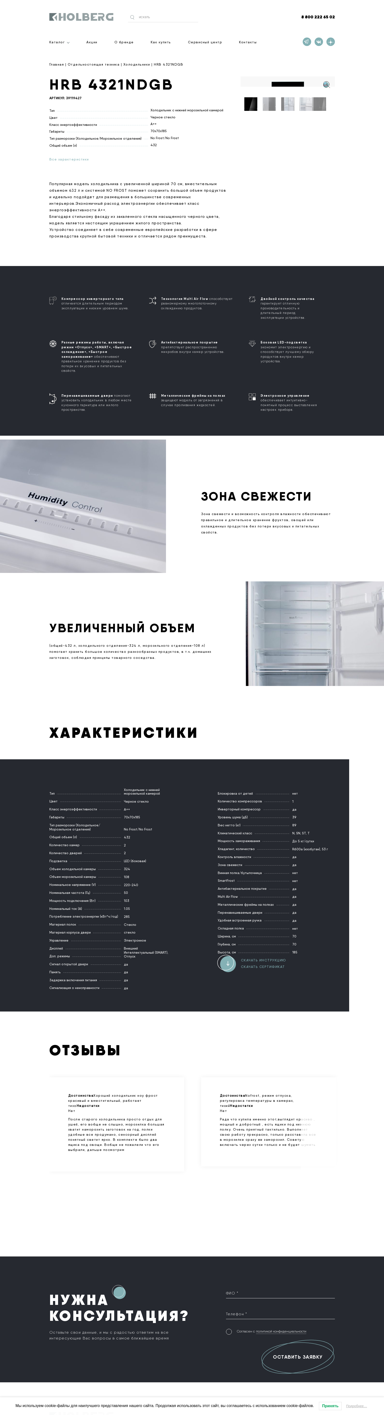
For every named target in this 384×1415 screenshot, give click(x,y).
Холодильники (136, 64)
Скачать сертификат (263, 966)
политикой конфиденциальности (281, 1327)
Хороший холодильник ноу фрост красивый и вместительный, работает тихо (116, 1122)
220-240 (131, 884)
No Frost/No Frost (165, 138)
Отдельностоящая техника (94, 64)
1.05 (127, 908)
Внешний (131, 948)
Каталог (57, 42)
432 (154, 145)
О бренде (124, 42)
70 (294, 936)
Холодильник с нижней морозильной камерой (187, 110)
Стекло (130, 924)
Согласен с (271, 1327)
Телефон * (236, 1311)
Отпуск (130, 956)
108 (126, 877)
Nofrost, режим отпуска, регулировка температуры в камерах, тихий (268, 1120)
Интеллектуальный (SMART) (145, 952)
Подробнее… (356, 1406)
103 (126, 900)
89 (294, 825)
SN (298, 833)
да (126, 964)
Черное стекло (163, 117)
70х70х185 (159, 131)
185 (294, 952)
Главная (56, 64)
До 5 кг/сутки (303, 841)
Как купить (161, 42)
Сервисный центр (205, 42)
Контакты (248, 42)
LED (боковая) (135, 861)
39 (294, 817)
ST (304, 833)
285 (127, 916)
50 (126, 892)
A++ (154, 124)
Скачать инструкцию (263, 960)
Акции (92, 42)
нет (295, 793)
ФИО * (232, 1293)
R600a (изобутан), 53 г (310, 849)
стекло (130, 932)
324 (127, 869)
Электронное (135, 940)
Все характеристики (69, 159)
